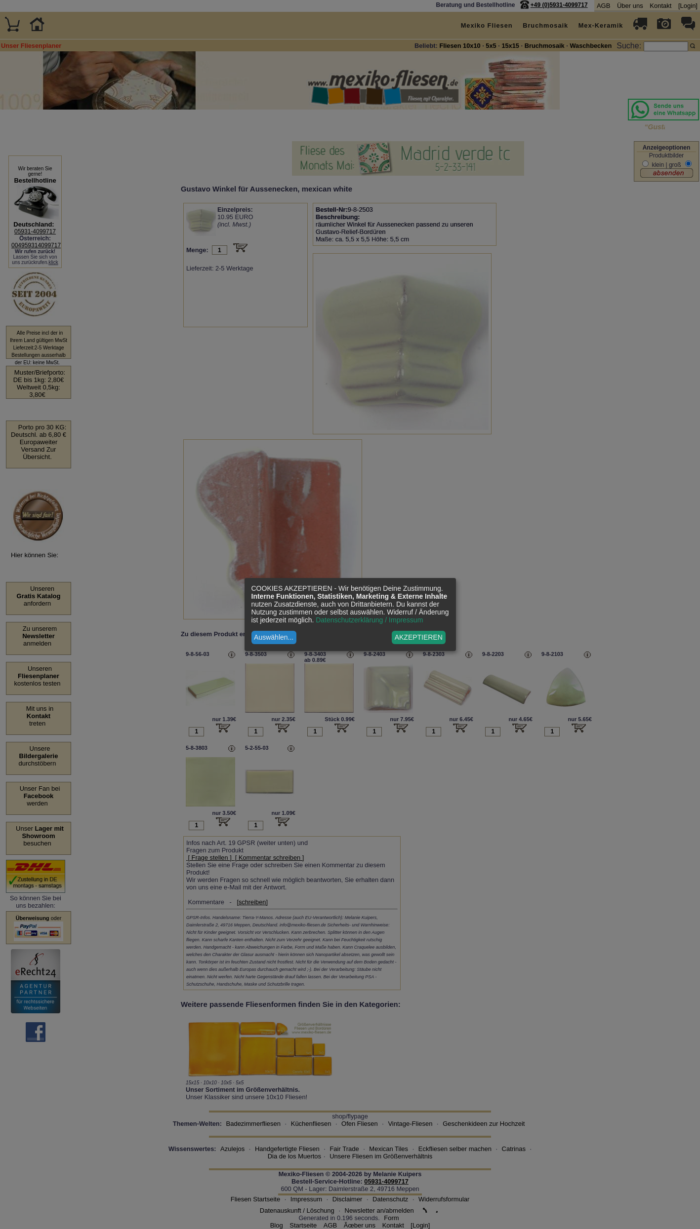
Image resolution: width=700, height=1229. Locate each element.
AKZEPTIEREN (419, 637)
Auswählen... (273, 637)
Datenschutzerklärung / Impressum (369, 620)
